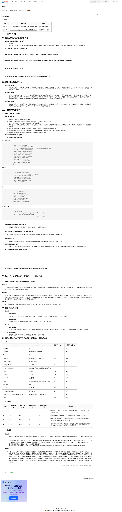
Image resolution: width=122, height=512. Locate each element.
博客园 (3, 10)
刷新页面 (86, 478)
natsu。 (77, 465)
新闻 (21, 2)
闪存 (30, 2)
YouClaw (42, 2)
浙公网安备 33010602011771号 (54, 510)
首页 (7, 10)
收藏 (90, 465)
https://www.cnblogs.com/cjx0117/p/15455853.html (23, 26)
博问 (25, 2)
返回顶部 (91, 478)
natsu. (4, 6)
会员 (11, 2)
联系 (20, 10)
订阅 (26, 10)
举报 (92, 465)
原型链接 (11, 44)
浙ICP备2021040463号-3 (70, 510)
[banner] (4, 2)
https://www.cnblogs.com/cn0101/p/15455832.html (23, 30)
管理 (23, 10)
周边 (16, 2)
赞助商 (35, 2)
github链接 (4, 20)
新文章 (16, 10)
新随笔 (11, 10)
